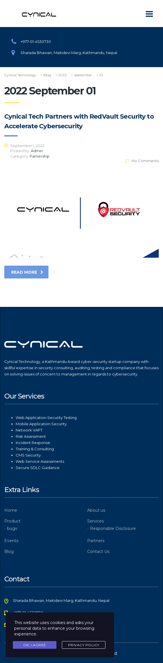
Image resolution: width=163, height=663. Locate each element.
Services (95, 521)
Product (12, 521)
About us (96, 510)
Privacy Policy (83, 645)
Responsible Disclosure (113, 528)
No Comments (142, 160)
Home (10, 510)
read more (27, 272)
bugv (12, 528)
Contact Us (98, 551)
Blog (9, 551)
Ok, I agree (34, 645)
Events (11, 540)
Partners (95, 540)
